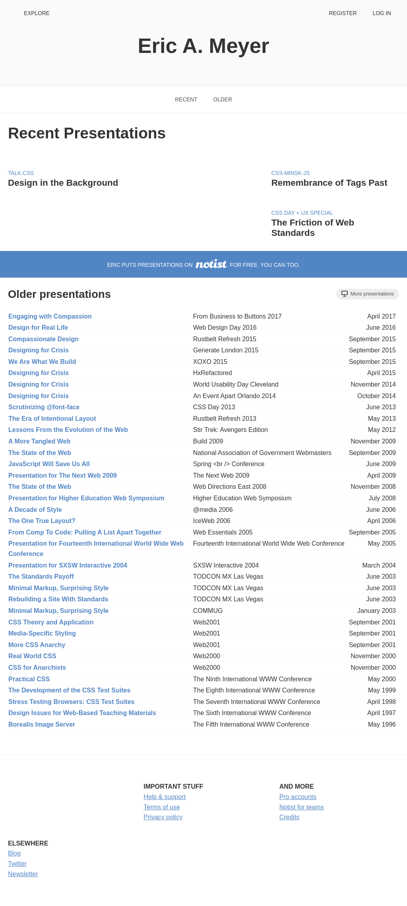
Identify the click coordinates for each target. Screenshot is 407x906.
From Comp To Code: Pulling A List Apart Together (84, 532)
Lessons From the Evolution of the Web (68, 429)
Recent (186, 100)
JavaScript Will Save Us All (49, 464)
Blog (14, 853)
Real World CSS (32, 656)
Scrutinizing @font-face (43, 407)
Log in (382, 13)
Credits (289, 817)
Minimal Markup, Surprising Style (58, 588)
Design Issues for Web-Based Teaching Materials (82, 713)
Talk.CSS (21, 173)
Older (222, 100)
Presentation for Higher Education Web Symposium (86, 498)
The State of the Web (39, 452)
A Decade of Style (35, 509)
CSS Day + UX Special (302, 213)
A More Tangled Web (39, 441)
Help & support (164, 796)
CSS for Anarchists (37, 667)
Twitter (17, 863)
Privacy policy (162, 817)
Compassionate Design (43, 339)
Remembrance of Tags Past (329, 183)
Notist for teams (301, 807)
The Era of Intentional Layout (52, 418)
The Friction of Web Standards (313, 228)
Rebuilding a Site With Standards (58, 599)
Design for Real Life (38, 327)
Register (343, 13)
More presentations (367, 294)
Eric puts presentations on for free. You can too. (203, 265)
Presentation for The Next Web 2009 (62, 475)
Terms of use (161, 807)
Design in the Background (63, 183)
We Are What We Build (42, 361)
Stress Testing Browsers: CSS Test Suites (71, 701)
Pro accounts (297, 796)
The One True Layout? (42, 520)
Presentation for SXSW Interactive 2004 (67, 565)
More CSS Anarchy (36, 645)
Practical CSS (29, 679)
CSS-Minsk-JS (290, 173)
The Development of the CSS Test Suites (69, 690)
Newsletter (23, 874)
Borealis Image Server (41, 724)
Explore (37, 13)
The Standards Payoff (41, 576)
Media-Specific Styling (42, 633)
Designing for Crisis (38, 350)
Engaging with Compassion (50, 316)
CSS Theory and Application (51, 622)
